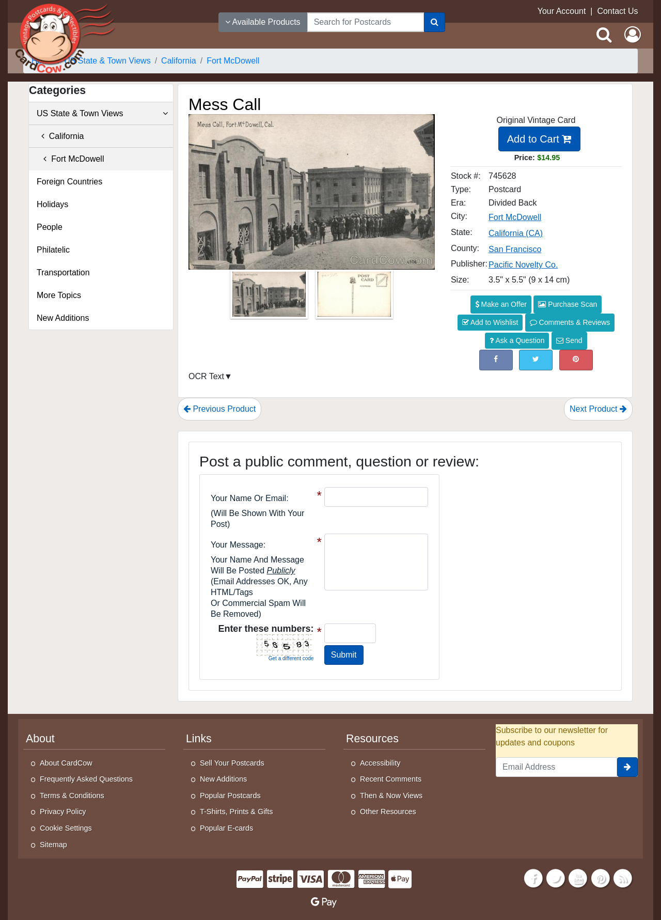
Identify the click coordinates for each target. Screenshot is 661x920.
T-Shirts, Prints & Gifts (236, 811)
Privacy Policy (63, 811)
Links (199, 738)
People (49, 227)
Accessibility (380, 763)
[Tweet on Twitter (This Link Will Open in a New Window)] (536, 360)
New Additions (63, 318)
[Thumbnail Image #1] (270, 297)
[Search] (434, 22)
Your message (237, 544)
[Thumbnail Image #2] (354, 297)
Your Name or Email (248, 498)
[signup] (627, 767)
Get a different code (291, 658)
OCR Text (206, 376)
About (40, 738)
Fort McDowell (70, 158)
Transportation (63, 272)
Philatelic (53, 249)
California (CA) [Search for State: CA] (516, 233)
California (60, 136)
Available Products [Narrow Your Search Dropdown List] (263, 22)
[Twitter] (555, 877)
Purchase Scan (567, 304)
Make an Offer (501, 304)
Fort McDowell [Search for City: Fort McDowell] (515, 217)
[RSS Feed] (623, 877)
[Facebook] (533, 877)
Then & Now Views (391, 795)
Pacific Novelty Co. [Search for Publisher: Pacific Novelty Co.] (523, 264)
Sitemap (53, 844)
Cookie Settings (66, 828)
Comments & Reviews (570, 322)
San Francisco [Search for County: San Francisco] (515, 249)
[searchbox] (365, 22)
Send (569, 340)
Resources (372, 738)
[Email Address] (556, 767)
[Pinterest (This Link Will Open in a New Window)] (576, 360)
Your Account (562, 11)
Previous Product (219, 408)
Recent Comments (390, 779)
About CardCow (66, 763)
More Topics (59, 295)
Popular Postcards (230, 795)
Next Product (598, 408)
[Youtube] (578, 877)
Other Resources (388, 811)
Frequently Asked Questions (86, 779)
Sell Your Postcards (232, 763)
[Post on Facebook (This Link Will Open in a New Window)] (496, 360)
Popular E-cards (226, 828)
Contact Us (617, 11)
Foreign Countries (69, 181)
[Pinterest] (600, 877)
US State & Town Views (102, 113)
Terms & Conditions (72, 795)
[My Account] (632, 34)
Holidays (52, 204)
